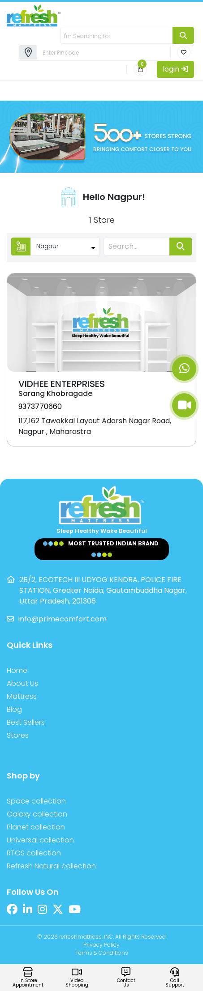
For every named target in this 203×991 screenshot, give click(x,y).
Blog (14, 709)
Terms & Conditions (101, 953)
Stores (18, 735)
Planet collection (36, 827)
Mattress (22, 696)
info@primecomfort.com (62, 619)
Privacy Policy (101, 944)
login (175, 69)
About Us (22, 683)
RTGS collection (34, 853)
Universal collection (40, 840)
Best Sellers (26, 722)
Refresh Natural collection (51, 866)
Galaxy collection (37, 814)
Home (17, 670)
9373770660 (40, 406)
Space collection (36, 801)
